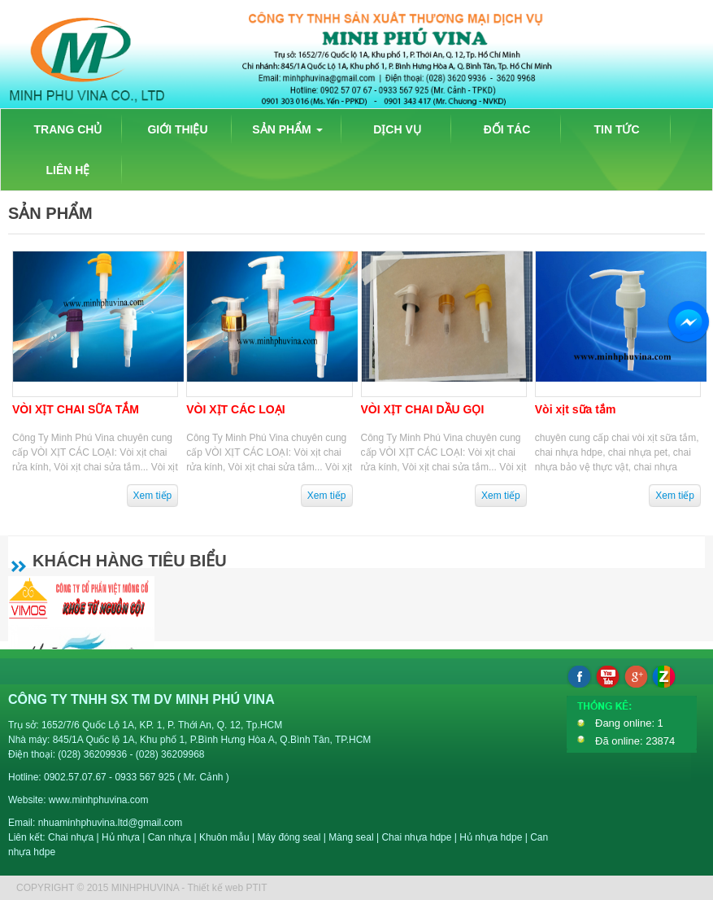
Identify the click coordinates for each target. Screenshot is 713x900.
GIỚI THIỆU (177, 129)
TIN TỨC (616, 129)
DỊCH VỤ (397, 129)
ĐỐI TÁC (507, 129)
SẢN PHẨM (287, 129)
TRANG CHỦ (68, 129)
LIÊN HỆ (68, 170)
